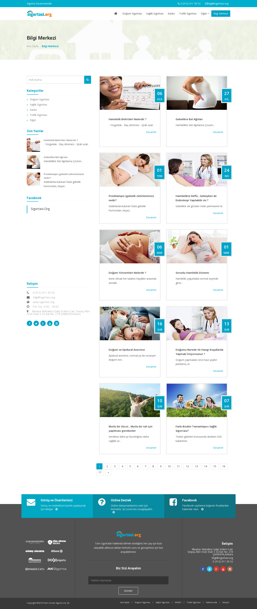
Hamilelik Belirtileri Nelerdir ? (127, 119)
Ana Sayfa (32, 46)
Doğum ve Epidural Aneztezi (127, 349)
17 (100, 472)
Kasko (171, 13)
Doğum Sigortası (132, 13)
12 (187, 466)
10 (169, 466)
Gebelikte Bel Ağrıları (189, 119)
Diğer (205, 13)
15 (214, 466)
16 (223, 466)
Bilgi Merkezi (220, 13)
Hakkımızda (211, 602)
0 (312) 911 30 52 (223, 561)
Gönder (128, 590)
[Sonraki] (108, 472)
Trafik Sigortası (187, 13)
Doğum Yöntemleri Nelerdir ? (127, 272)
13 (196, 466)
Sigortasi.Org (40, 209)
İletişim (225, 602)
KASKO (178, 602)
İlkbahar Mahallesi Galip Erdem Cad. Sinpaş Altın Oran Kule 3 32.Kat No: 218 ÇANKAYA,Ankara (210, 552)
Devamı (151, 132)
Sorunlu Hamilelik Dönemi (192, 272)
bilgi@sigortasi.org (222, 558)
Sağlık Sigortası (154, 13)
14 (205, 466)
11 (178, 466)
